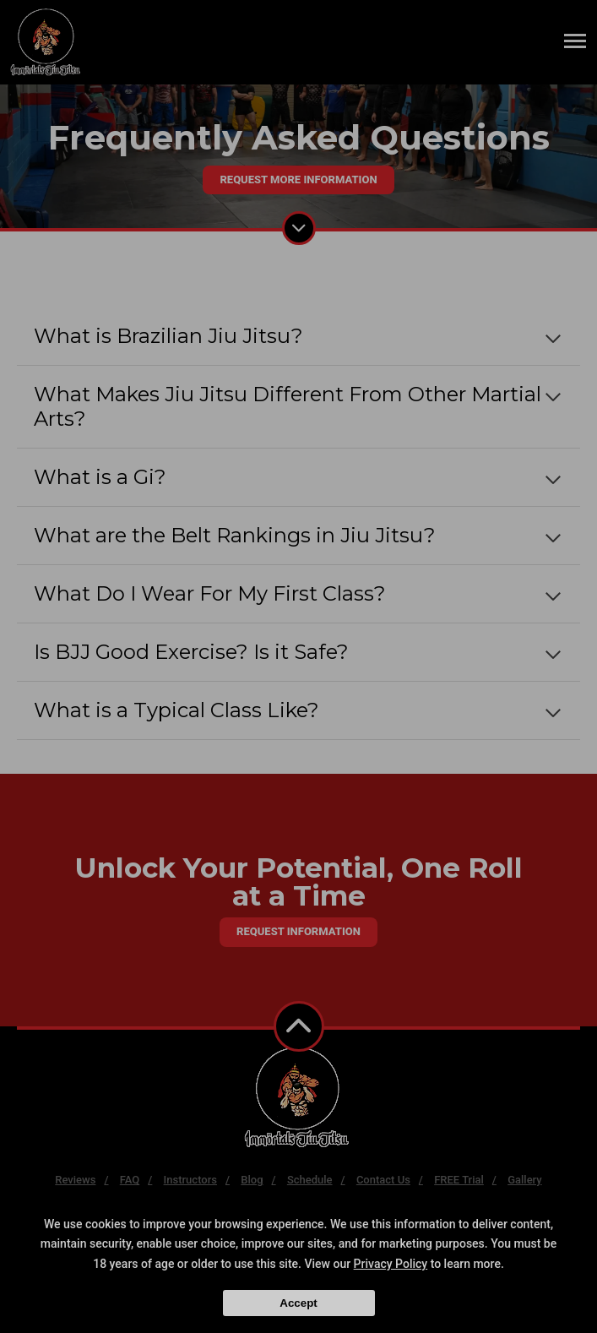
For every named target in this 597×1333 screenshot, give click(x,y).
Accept (298, 1303)
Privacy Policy (391, 1263)
